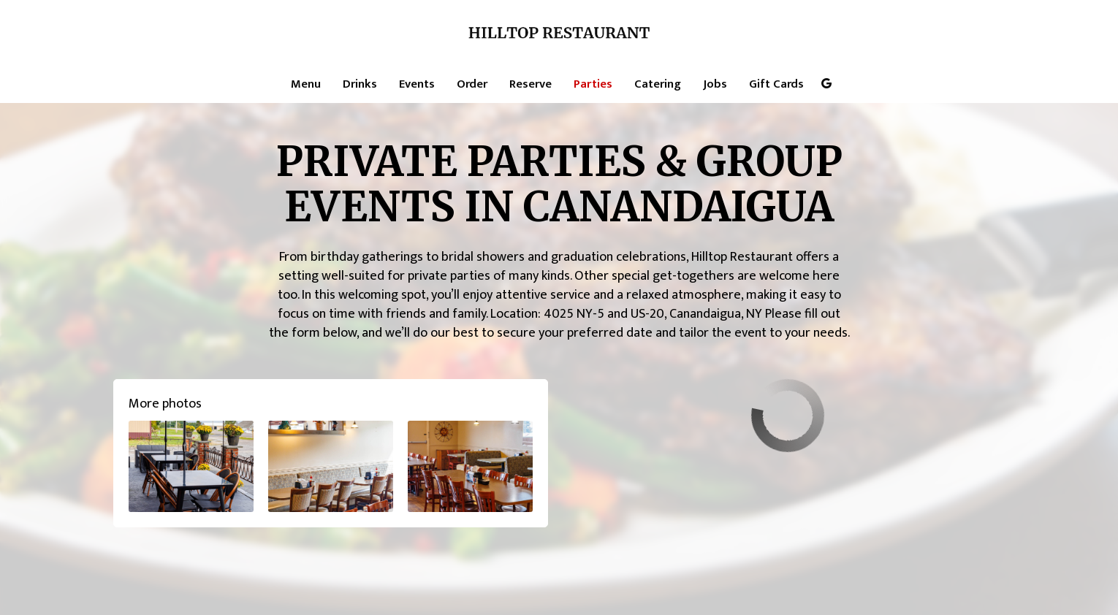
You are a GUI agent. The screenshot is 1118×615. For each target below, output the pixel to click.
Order (472, 84)
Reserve (530, 84)
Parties (593, 84)
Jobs (715, 84)
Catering (657, 84)
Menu (306, 84)
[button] (191, 466)
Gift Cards (776, 84)
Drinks (360, 84)
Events (417, 84)
